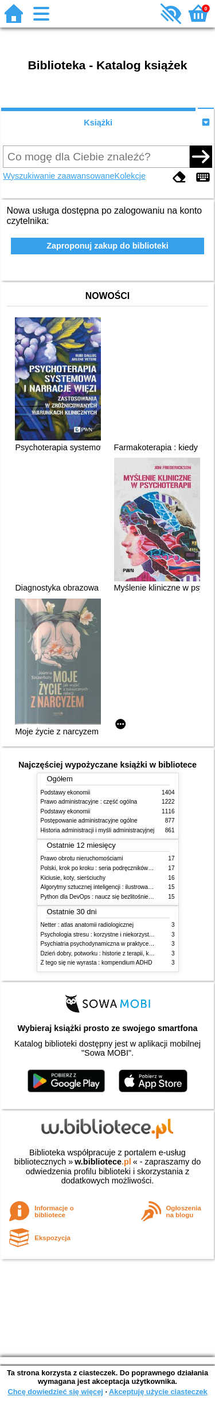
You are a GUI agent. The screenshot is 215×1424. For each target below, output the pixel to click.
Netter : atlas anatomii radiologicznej (87, 925)
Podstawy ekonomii (66, 792)
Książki (98, 122)
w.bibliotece (103, 1161)
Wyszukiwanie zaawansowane (58, 175)
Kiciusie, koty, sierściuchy (73, 878)
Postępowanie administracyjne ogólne (89, 820)
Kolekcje (130, 175)
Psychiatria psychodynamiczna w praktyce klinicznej (107, 944)
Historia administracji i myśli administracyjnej (98, 830)
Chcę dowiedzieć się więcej (55, 1391)
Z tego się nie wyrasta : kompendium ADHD (97, 962)
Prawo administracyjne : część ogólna (89, 801)
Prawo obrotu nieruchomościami (82, 858)
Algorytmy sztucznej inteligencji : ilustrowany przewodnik (113, 887)
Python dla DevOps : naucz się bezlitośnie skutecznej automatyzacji (127, 897)
